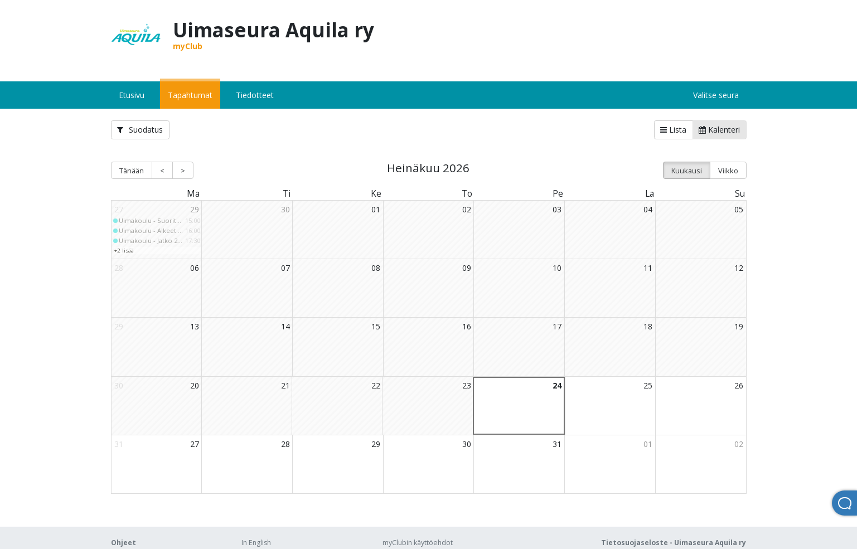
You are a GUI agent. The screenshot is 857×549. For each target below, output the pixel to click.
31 (557, 444)
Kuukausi (686, 171)
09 (466, 268)
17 (557, 326)
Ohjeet (123, 542)
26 (738, 385)
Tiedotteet (255, 95)
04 (647, 209)
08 (375, 268)
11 (647, 268)
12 (738, 268)
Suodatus (140, 129)
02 (466, 209)
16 (466, 326)
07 (285, 268)
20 (194, 385)
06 (194, 268)
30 (285, 209)
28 (285, 444)
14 (285, 326)
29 (194, 209)
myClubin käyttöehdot (417, 542)
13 (194, 326)
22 (375, 385)
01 (375, 209)
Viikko (728, 171)
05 (738, 209)
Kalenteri (719, 129)
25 (647, 385)
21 (285, 385)
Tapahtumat (190, 95)
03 (557, 209)
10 (557, 268)
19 (738, 326)
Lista (673, 129)
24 (557, 385)
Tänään (131, 171)
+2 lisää (124, 250)
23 (466, 385)
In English (256, 542)
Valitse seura (716, 95)
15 (375, 326)
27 (194, 444)
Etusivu (131, 95)
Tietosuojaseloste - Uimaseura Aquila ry (673, 542)
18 (647, 326)
